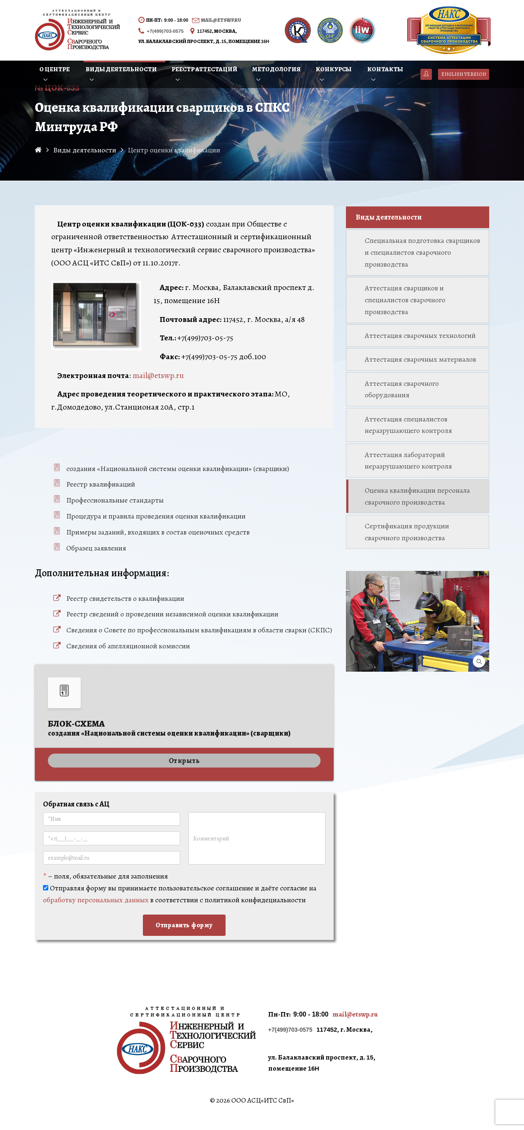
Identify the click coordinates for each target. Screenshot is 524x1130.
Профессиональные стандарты (115, 500)
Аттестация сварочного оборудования (402, 389)
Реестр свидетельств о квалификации (125, 598)
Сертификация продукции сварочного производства (407, 532)
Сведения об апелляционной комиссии (128, 646)
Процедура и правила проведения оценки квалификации (156, 516)
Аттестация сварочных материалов (420, 359)
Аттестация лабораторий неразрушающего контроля (408, 460)
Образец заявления (96, 548)
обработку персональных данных (96, 900)
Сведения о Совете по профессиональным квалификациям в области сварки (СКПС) (199, 630)
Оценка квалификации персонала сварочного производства (417, 496)
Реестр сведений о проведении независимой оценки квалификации (172, 614)
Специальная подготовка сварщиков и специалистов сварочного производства (422, 252)
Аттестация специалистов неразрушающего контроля (408, 425)
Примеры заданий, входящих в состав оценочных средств (158, 532)
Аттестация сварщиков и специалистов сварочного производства (405, 300)
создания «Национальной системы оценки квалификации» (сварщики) (177, 468)
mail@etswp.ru (221, 20)
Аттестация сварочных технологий (420, 335)
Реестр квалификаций (100, 484)
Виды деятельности (389, 217)
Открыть (184, 760)
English (463, 74)
